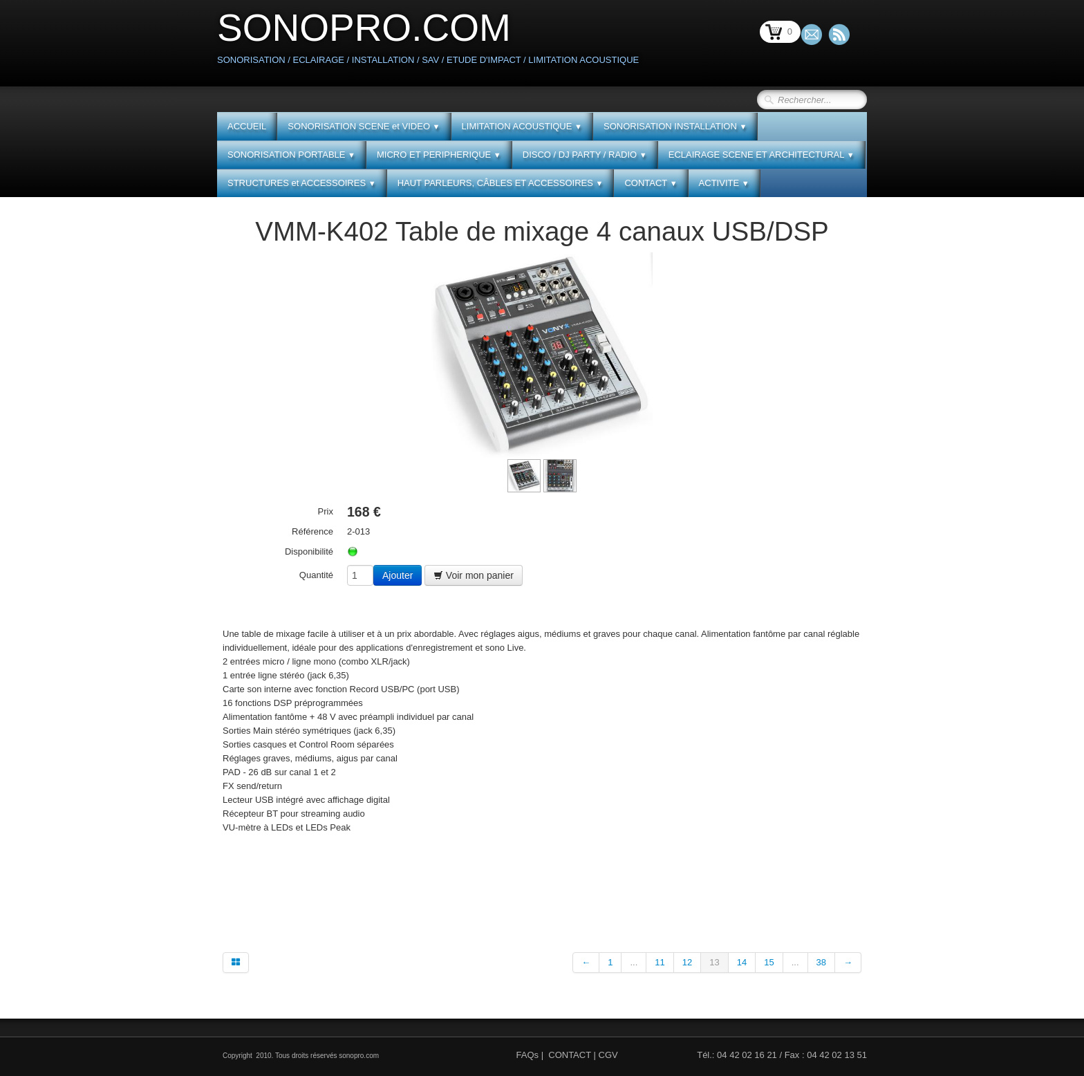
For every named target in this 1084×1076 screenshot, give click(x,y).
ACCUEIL (246, 126)
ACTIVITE (724, 183)
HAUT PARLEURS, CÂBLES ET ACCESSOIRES (501, 183)
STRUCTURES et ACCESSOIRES (301, 183)
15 (769, 962)
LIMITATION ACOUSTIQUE (522, 126)
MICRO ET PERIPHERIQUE (439, 154)
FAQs (527, 1055)
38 (821, 962)
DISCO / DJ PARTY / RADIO (585, 154)
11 (659, 962)
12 (687, 962)
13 (714, 962)
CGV (608, 1055)
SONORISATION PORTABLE (291, 154)
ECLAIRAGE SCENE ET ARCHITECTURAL (761, 154)
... (633, 962)
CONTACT (650, 183)
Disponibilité (309, 551)
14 (742, 962)
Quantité (316, 575)
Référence (312, 531)
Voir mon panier (473, 575)
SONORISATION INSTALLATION (675, 126)
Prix (325, 511)
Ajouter (397, 575)
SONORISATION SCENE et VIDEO (364, 126)
